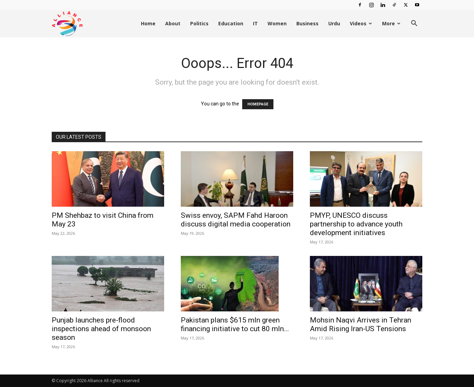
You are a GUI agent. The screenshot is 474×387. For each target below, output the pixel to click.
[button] (414, 24)
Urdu (334, 23)
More (391, 23)
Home (148, 23)
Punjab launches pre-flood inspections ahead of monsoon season (101, 329)
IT (255, 23)
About (172, 23)
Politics (199, 23)
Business (307, 23)
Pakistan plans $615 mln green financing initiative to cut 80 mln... (235, 324)
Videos (361, 23)
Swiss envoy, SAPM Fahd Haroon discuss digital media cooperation (235, 219)
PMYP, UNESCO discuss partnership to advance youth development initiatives (356, 224)
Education (230, 23)
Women (277, 23)
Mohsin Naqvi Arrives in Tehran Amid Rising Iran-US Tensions (360, 324)
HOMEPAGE (257, 104)
